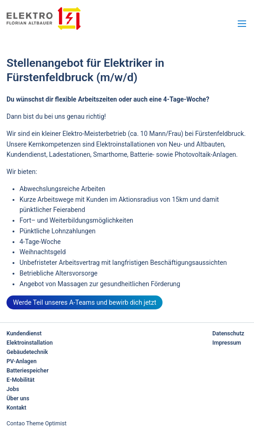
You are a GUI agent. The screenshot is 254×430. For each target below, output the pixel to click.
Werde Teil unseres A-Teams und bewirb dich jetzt (84, 302)
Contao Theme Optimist (36, 423)
